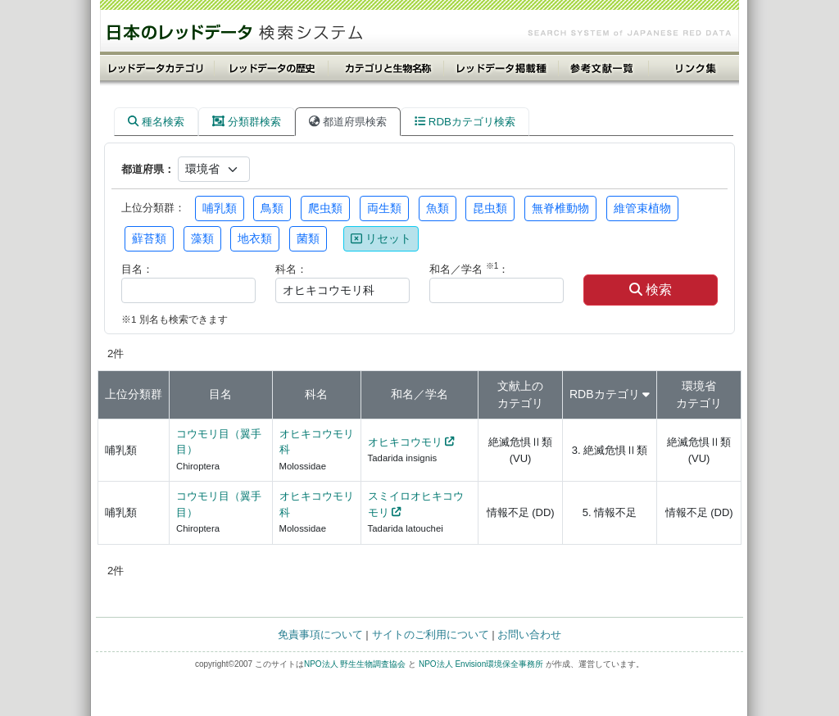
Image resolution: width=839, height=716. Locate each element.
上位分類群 (133, 394)
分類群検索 (246, 122)
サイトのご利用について (430, 634)
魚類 (437, 208)
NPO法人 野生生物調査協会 (355, 663)
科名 (316, 394)
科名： (291, 269)
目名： (137, 269)
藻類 (202, 238)
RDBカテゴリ (604, 394)
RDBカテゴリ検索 (465, 122)
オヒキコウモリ (405, 442)
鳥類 (272, 208)
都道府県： (148, 169)
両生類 (384, 208)
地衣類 (255, 238)
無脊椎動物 (560, 208)
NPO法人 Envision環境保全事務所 (481, 663)
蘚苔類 (149, 238)
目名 (220, 394)
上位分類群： (153, 208)
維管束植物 (642, 208)
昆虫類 (490, 208)
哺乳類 (219, 208)
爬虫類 (325, 208)
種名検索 (156, 122)
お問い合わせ (529, 634)
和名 (402, 394)
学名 (436, 394)
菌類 (308, 238)
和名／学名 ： (469, 268)
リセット (381, 238)
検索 (650, 290)
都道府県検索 (348, 122)
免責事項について (320, 634)
